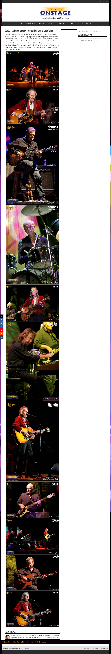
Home (21, 24)
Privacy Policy (85, 648)
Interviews (42, 24)
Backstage (71, 24)
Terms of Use (94, 648)
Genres (80, 23)
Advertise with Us (103, 648)
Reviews (51, 23)
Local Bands (61, 24)
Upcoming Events (31, 24)
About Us (88, 24)
